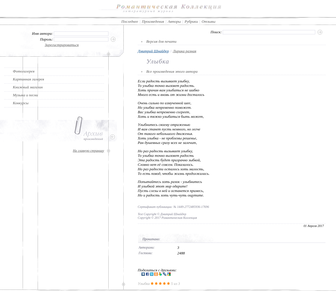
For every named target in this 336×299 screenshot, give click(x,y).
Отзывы (208, 21)
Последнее (129, 21)
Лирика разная (184, 51)
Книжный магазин (28, 87)
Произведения (153, 21)
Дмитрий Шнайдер (153, 51)
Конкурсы (20, 103)
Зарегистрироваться (62, 45)
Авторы (174, 21)
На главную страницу (88, 151)
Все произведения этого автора (172, 71)
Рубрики (191, 21)
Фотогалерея (23, 71)
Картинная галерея (28, 79)
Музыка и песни (25, 95)
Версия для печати (161, 41)
